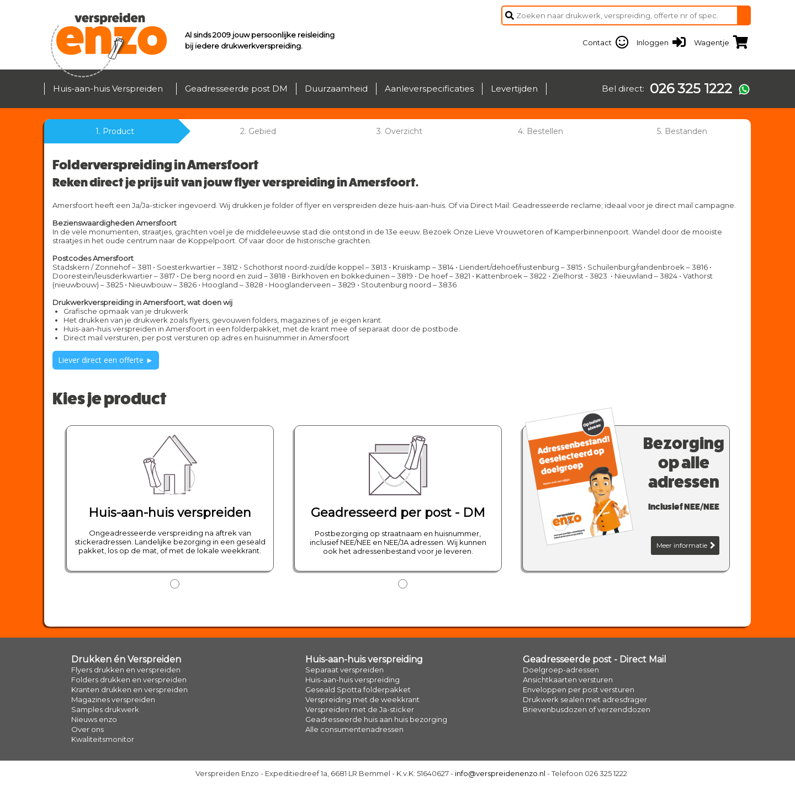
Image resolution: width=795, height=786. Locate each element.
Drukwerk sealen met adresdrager (585, 699)
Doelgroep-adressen (561, 669)
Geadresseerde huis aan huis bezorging (376, 719)
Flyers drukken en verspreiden (126, 669)
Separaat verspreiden (344, 669)
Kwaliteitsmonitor (102, 739)
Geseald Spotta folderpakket (358, 689)
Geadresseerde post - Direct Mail (594, 659)
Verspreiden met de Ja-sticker (359, 709)
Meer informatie (685, 545)
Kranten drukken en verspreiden (129, 689)
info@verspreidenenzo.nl (500, 773)
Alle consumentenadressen (354, 729)
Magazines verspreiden (113, 699)
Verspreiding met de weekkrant (362, 699)
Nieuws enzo (94, 719)
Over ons (87, 729)
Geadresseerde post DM (236, 88)
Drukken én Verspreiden (126, 659)
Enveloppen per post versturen (578, 689)
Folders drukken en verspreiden (129, 679)
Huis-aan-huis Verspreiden (108, 88)
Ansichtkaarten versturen (568, 679)
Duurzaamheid (336, 88)
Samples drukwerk (105, 709)
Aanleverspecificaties (429, 88)
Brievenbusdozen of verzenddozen (586, 709)
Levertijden (514, 88)
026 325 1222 (691, 89)
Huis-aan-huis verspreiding (364, 659)
